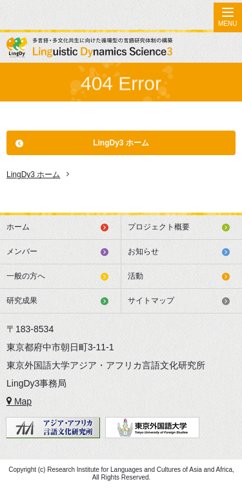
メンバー (21, 251)
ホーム (18, 226)
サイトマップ (151, 300)
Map (19, 401)
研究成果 (21, 300)
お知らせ (143, 251)
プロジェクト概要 (159, 226)
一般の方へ (25, 276)
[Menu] (228, 17)
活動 (135, 276)
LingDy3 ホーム (121, 142)
